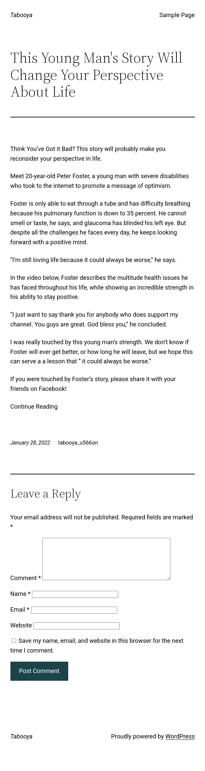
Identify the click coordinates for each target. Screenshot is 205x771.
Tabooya (21, 14)
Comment (25, 585)
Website (21, 633)
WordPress (180, 744)
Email (20, 617)
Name (20, 601)
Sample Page (177, 14)
